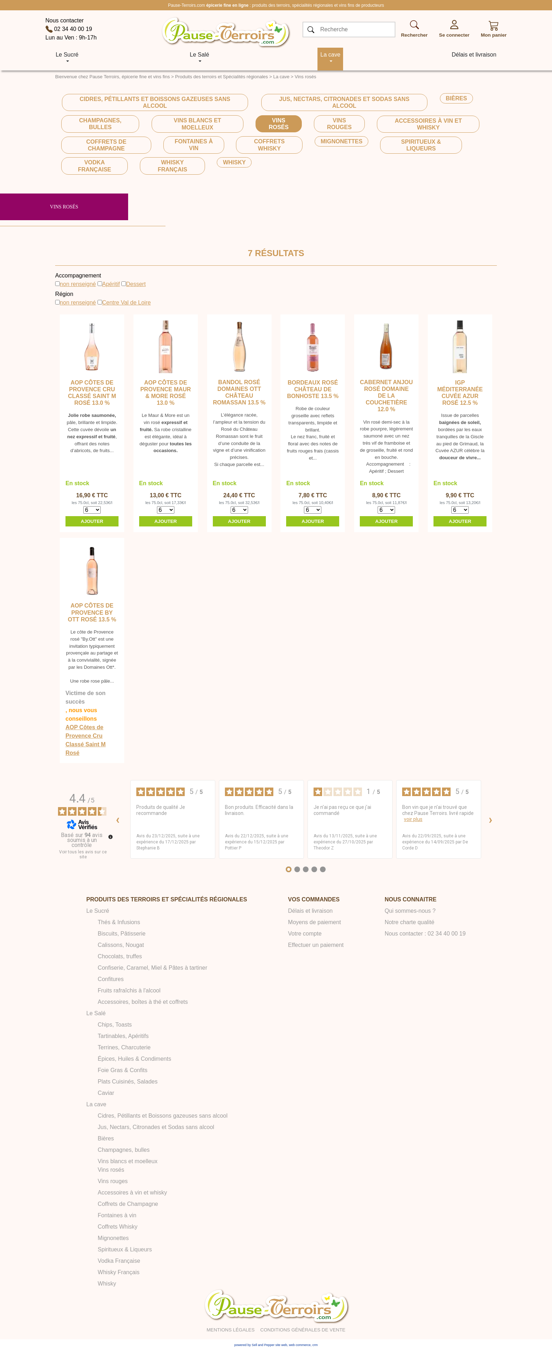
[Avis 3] (306, 869)
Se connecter (454, 35)
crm (315, 1345)
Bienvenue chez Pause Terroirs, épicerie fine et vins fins (112, 76)
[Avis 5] (323, 869)
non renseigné (78, 284)
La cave (281, 76)
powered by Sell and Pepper (254, 1345)
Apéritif (111, 284)
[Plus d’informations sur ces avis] (110, 836)
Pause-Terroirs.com (186, 5)
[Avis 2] (297, 869)
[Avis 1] (288, 869)
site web (281, 1345)
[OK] (311, 30)
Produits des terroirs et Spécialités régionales (221, 76)
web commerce (300, 1345)
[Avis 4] (314, 869)
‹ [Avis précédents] (118, 819)
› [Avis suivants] (491, 819)
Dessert (136, 284)
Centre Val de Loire (126, 303)
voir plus (413, 819)
